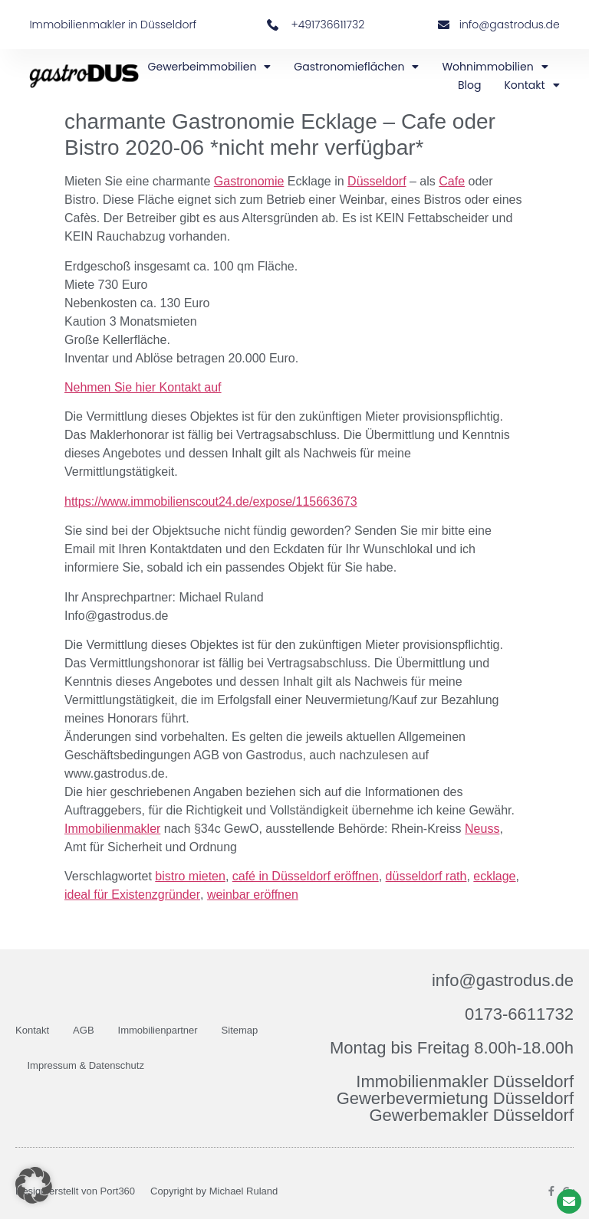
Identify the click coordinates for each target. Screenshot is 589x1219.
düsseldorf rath (426, 876)
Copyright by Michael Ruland (214, 1191)
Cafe (452, 181)
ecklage (494, 876)
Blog (469, 85)
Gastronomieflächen (356, 66)
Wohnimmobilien (495, 66)
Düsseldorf (376, 181)
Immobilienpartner (158, 1030)
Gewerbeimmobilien (209, 66)
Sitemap (240, 1030)
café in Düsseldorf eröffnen (305, 876)
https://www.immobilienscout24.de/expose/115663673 (210, 501)
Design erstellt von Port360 (75, 1191)
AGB (83, 1030)
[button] (33, 1185)
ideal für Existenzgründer (132, 894)
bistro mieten (190, 876)
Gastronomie (249, 181)
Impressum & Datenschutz (86, 1065)
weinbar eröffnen (252, 894)
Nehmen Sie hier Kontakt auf (143, 387)
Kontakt (531, 85)
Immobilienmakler (112, 828)
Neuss (482, 828)
